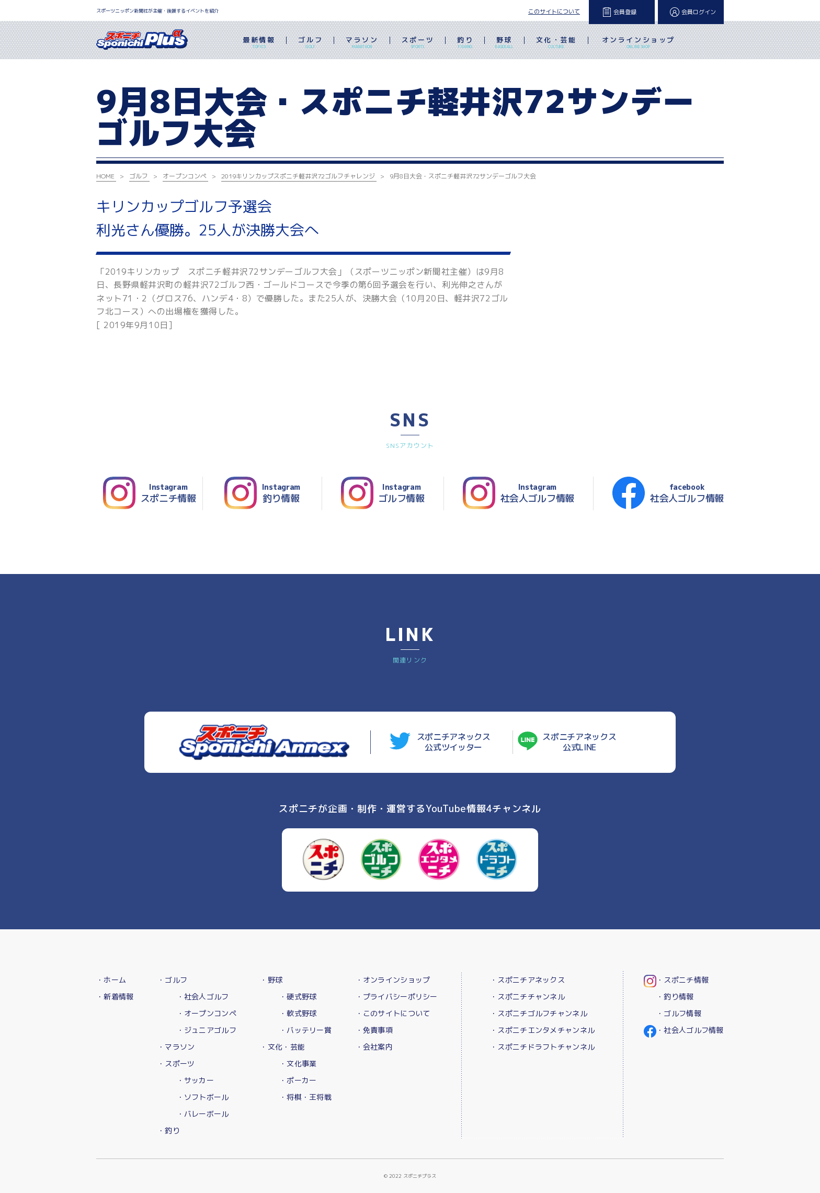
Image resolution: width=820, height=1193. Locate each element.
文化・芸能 (556, 43)
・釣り (168, 1130)
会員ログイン (698, 12)
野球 (504, 43)
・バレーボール (203, 1114)
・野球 (271, 980)
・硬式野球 (297, 996)
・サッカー (195, 1080)
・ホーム (111, 980)
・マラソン (176, 1047)
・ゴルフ (172, 980)
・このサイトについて (393, 1013)
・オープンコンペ (206, 1013)
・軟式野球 (297, 1013)
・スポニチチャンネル (527, 996)
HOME (105, 176)
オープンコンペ (185, 176)
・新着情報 (114, 996)
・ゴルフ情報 (678, 1013)
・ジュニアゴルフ (206, 1030)
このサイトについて (554, 11)
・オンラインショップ (393, 980)
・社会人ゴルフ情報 (690, 1030)
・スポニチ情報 (682, 980)
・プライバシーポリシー (397, 996)
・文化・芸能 (282, 1047)
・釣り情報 (674, 996)
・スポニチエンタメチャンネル (542, 1030)
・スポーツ (176, 1063)
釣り (465, 43)
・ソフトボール (203, 1097)
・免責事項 (374, 1030)
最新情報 (259, 43)
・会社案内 (374, 1047)
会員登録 (624, 12)
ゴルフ (310, 43)
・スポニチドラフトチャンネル (542, 1047)
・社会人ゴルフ (203, 996)
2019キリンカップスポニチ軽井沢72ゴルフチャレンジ (298, 176)
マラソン (362, 43)
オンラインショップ (638, 43)
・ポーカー (297, 1080)
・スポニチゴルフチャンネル (538, 1013)
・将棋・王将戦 (305, 1097)
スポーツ (418, 43)
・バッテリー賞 (305, 1030)
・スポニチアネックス (527, 980)
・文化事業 (297, 1063)
